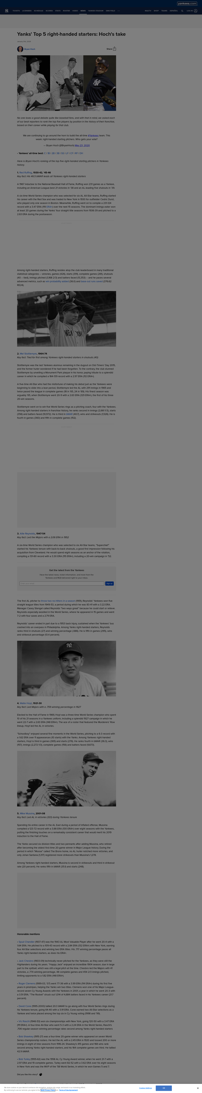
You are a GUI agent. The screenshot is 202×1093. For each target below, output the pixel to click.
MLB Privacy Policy (48, 1090)
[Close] (198, 1088)
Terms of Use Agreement (68, 1090)
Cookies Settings (145, 1088)
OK (164, 1088)
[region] (101, 1088)
